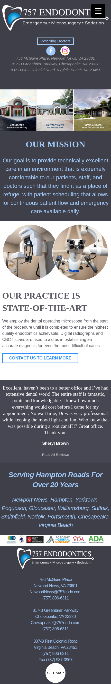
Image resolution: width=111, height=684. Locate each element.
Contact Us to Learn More (40, 358)
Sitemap (55, 673)
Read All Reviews (55, 455)
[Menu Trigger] (98, 11)
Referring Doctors (55, 41)
